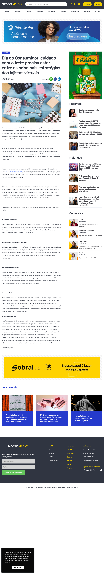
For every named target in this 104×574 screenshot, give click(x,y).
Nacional (40, 11)
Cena (81, 219)
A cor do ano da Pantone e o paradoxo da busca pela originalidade (89, 189)
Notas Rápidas (53, 460)
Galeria (98, 4)
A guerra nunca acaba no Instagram (90, 235)
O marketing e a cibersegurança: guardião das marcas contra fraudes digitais (90, 145)
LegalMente (83, 242)
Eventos (63, 11)
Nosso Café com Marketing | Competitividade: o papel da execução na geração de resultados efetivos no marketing (89, 201)
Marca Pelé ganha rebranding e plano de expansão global (83, 418)
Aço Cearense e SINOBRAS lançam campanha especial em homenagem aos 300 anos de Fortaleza (90, 124)
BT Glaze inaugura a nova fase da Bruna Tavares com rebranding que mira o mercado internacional (51, 418)
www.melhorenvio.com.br (14, 172)
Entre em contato (88, 457)
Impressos (51, 11)
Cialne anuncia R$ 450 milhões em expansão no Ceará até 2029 (90, 133)
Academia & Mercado (86, 231)
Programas (75, 11)
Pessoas (6, 11)
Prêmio (87, 4)
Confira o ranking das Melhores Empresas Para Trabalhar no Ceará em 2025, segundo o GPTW (90, 167)
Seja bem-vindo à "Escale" (87, 258)
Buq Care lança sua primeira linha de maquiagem (89, 111)
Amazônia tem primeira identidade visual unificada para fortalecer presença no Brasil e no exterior (17, 418)
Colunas (87, 11)
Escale (81, 253)
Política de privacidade (90, 460)
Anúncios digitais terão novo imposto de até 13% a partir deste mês (89, 178)
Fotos (69, 464)
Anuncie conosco (88, 453)
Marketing (18, 11)
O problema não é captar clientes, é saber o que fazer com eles (90, 247)
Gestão (29, 11)
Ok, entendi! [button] (17, 567)
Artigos (97, 11)
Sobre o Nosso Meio (89, 450)
